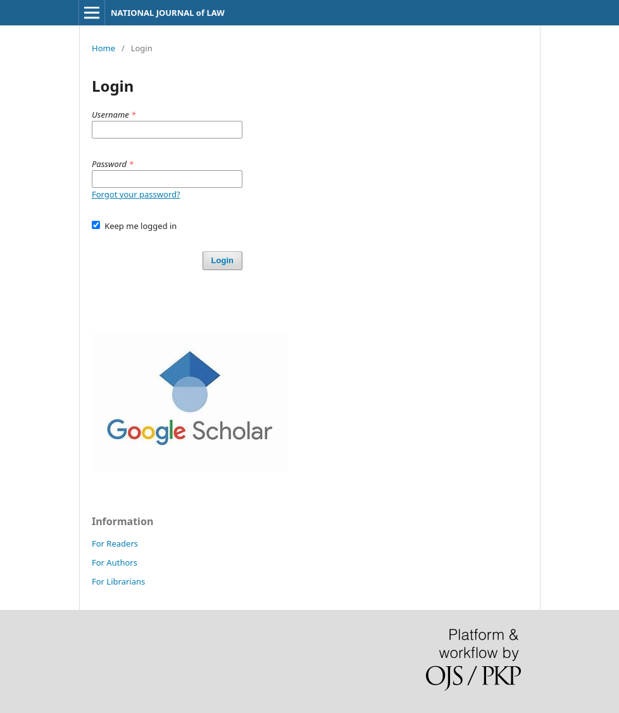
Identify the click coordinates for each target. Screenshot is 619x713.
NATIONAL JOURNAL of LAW (168, 12)
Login (222, 260)
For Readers (115, 543)
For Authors (114, 562)
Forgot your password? (136, 194)
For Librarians (118, 581)
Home (103, 48)
